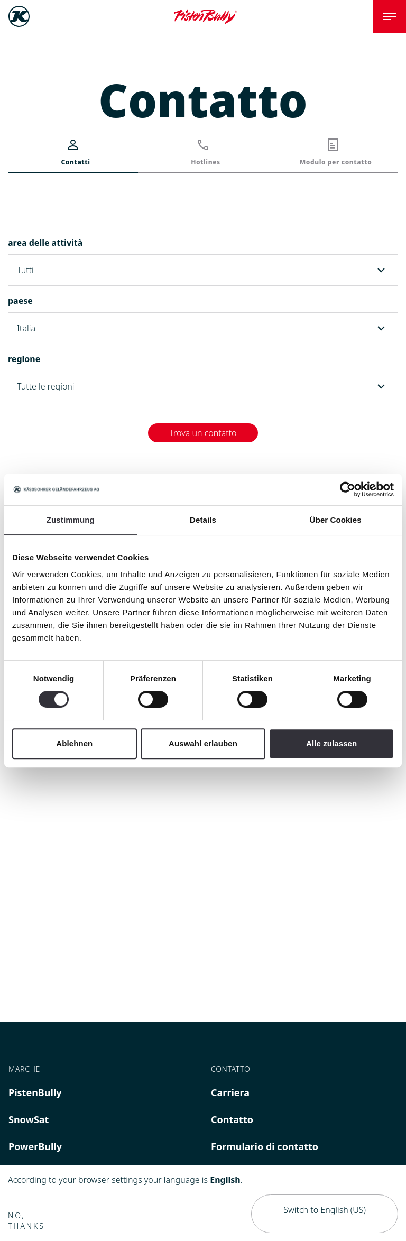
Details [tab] (203, 519)
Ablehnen (74, 743)
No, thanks (26, 1220)
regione (24, 359)
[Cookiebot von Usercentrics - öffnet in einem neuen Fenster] (347, 489)
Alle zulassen (331, 743)
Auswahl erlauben (203, 743)
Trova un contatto (202, 433)
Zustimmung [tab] (71, 519)
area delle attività (45, 242)
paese (20, 301)
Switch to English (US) (324, 1210)
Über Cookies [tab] (336, 519)
